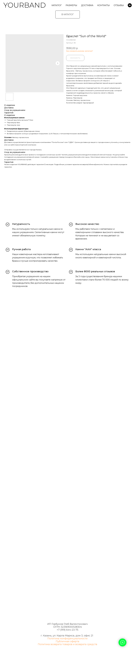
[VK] (130, 5)
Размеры (71, 5)
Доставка (87, 5)
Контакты (103, 5)
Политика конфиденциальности (67, 638)
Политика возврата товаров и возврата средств (67, 644)
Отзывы (119, 5)
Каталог (57, 5)
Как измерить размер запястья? (79, 51)
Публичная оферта (67, 641)
